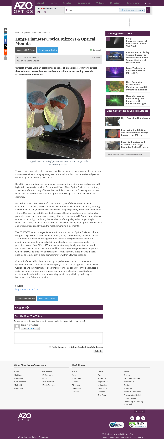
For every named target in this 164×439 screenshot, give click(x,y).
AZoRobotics (19, 378)
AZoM (16, 372)
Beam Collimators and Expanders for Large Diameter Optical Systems (133, 142)
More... (145, 3)
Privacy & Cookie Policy (133, 395)
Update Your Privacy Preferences (33, 436)
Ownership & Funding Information (133, 402)
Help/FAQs (102, 388)
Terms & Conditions (132, 391)
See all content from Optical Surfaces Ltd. (124, 153)
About (126, 372)
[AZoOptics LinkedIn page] (39, 12)
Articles (75, 375)
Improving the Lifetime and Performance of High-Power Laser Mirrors (134, 131)
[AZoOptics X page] (45, 12)
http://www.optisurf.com (27, 289)
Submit (98, 351)
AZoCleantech (20, 381)
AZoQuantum (47, 375)
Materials (102, 378)
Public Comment (59, 347)
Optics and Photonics (41, 32)
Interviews (76, 388)
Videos (75, 381)
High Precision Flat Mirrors (134, 117)
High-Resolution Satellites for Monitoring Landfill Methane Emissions (138, 84)
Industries (102, 385)
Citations (22, 307)
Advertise (128, 388)
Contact (127, 385)
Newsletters (129, 381)
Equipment (76, 378)
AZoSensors (47, 372)
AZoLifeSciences (48, 385)
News (27, 32)
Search (127, 375)
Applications (103, 381)
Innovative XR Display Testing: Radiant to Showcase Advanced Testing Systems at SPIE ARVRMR (137, 57)
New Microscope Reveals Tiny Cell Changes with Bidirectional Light (138, 96)
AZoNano (18, 375)
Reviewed (97, 50)
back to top (140, 411)
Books (100, 372)
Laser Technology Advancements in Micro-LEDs (138, 69)
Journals (75, 391)
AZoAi (44, 378)
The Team (102, 395)
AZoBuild (18, 385)
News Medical (48, 381)
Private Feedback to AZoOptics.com (87, 347)
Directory (76, 385)
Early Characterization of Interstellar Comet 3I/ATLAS (137, 40)
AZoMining (18, 388)
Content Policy (130, 398)
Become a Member (132, 378)
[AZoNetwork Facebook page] (42, 12)
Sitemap (101, 391)
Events (101, 375)
